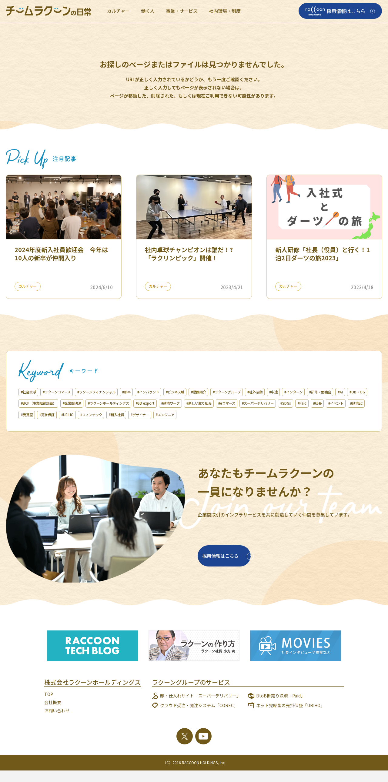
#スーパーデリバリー (114, 415)
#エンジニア (132, 426)
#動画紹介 (253, 392)
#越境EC (242, 415)
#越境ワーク (327, 403)
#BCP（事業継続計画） (157, 403)
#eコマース (74, 415)
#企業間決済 (200, 403)
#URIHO (320, 415)
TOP (48, 706)
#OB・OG (116, 403)
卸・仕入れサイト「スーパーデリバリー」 (200, 707)
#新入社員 (69, 426)
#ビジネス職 (222, 392)
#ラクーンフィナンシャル (119, 392)
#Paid (171, 415)
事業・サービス (182, 11)
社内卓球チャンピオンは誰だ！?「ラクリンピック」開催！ (189, 253)
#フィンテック (36, 426)
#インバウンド (187, 392)
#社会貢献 (32, 392)
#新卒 (158, 392)
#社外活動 (326, 392)
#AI (94, 403)
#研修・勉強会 (68, 403)
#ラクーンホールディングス (247, 403)
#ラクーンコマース (68, 392)
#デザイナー (99, 426)
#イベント (216, 415)
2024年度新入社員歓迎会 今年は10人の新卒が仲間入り (61, 253)
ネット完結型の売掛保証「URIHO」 (290, 717)
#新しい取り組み (38, 415)
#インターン (33, 403)
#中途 (350, 392)
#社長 (191, 415)
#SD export (294, 403)
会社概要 (52, 714)
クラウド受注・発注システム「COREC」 (199, 717)
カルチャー (118, 11)
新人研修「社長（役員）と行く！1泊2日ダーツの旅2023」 (322, 253)
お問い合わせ (57, 722)
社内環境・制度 (225, 11)
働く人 (148, 11)
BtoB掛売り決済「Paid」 (280, 707)
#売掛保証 (293, 415)
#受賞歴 (267, 415)
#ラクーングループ (289, 392)
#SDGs (150, 415)
